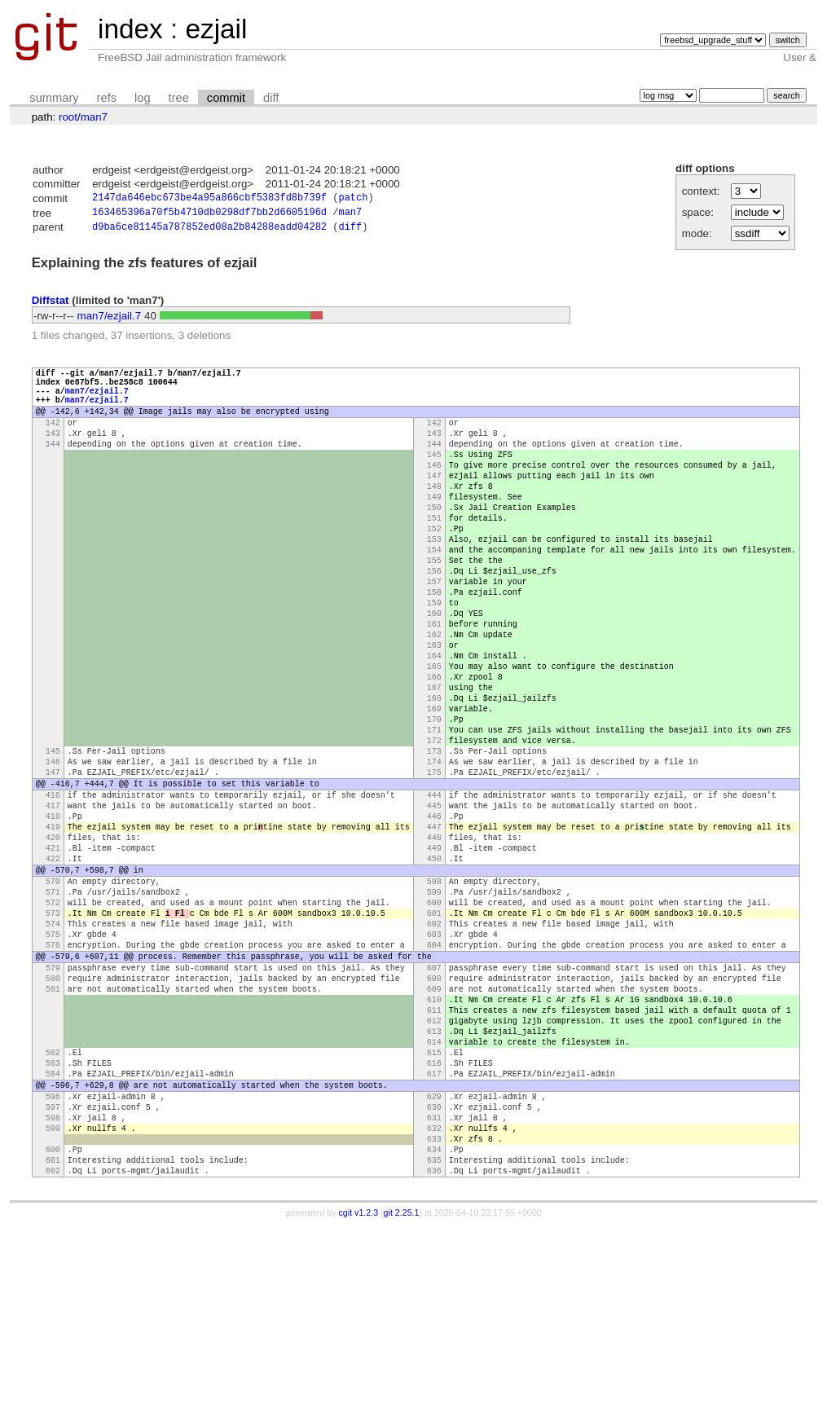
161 (434, 688)
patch (352, 199)
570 (53, 1004)
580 (53, 1123)
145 (434, 480)
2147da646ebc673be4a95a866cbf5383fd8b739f (209, 199)
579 (53, 1110)
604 (434, 1083)
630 (434, 1281)
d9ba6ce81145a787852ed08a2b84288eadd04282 (209, 231)
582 (53, 1215)
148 (434, 519)
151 (434, 558)
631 (434, 1294)
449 (434, 964)
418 (53, 925)
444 (434, 898)
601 (434, 1044)
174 (434, 858)
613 (434, 1189)
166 (434, 753)
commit (226, 97)
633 (434, 1321)
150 (434, 545)
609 (434, 1136)
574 (53, 1057)
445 (434, 912)
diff (271, 97)
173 (434, 845)
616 (434, 1228)
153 (434, 584)
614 (434, 1202)
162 (434, 701)
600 (434, 1030)
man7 (94, 117)
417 (53, 912)
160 (434, 675)
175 (434, 871)
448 (434, 951)
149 (434, 532)
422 (53, 977)
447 (434, 938)
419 (53, 938)
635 (434, 1347)
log (142, 97)
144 (53, 467)
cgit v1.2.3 (359, 1402)
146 (434, 493)
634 (434, 1334)
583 (53, 1228)
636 (434, 1360)
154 (434, 597)
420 (53, 951)
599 (434, 1017)
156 (434, 623)
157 (434, 636)
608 (434, 1123)
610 (434, 1149)
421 (53, 964)
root (68, 117)
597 (53, 1281)
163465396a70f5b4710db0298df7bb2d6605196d (209, 215)
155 (434, 610)
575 (53, 1070)
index (130, 29)
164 (434, 727)
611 (434, 1162)
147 (434, 506)
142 (53, 441)
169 (434, 793)
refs (107, 97)
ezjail (216, 29)
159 (434, 662)
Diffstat (50, 304)
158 (434, 649)
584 (53, 1241)
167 (434, 766)
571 (53, 1017)
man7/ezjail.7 (109, 320)
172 (434, 832)
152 (434, 571)
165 (434, 740)
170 (434, 806)
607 (434, 1110)
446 (434, 925)
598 (434, 1004)
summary (53, 97)
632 (434, 1308)
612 (434, 1176)
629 (434, 1268)
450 (434, 977)
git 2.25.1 (402, 1402)
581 (53, 1136)
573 (53, 1044)
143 (53, 454)
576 (53, 1083)
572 (53, 1030)
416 (53, 898)
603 (434, 1070)
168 (434, 780)
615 (434, 1215)
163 (434, 714)
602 (434, 1057)
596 (53, 1268)
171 (434, 819)
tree (179, 97)
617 (434, 1241)
